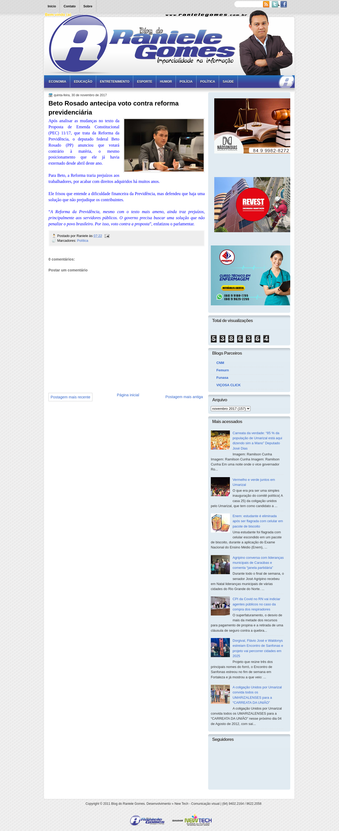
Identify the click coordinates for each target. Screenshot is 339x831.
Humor (166, 81)
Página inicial (128, 395)
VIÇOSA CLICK (228, 385)
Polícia (186, 81)
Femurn (222, 370)
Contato (69, 6)
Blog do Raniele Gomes (128, 804)
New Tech (181, 804)
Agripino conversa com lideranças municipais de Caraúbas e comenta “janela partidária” (258, 563)
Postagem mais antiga (184, 397)
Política (207, 81)
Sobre (87, 6)
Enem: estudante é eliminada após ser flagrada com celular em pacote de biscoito (258, 521)
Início (52, 6)
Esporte (144, 81)
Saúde (228, 81)
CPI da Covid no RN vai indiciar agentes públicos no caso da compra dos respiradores (256, 604)
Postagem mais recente (70, 397)
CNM (220, 363)
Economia (57, 81)
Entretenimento (114, 81)
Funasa (222, 378)
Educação (83, 81)
